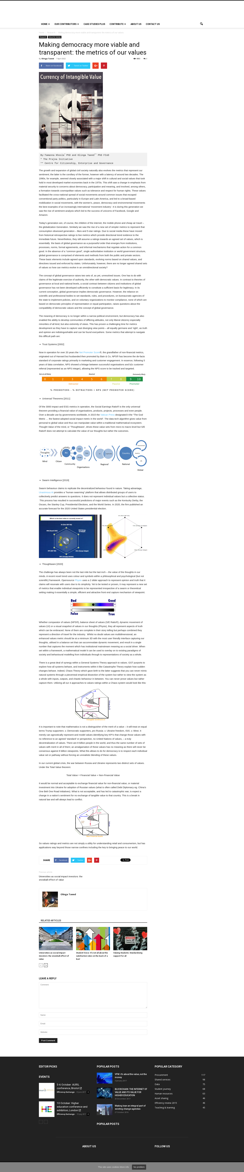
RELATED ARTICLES (51, 920)
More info (124, 1167)
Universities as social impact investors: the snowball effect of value (60, 878)
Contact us (153, 24)
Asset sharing (161, 1098)
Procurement (161, 1074)
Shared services (162, 1079)
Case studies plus (94, 24)
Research (43, 37)
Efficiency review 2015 (166, 1102)
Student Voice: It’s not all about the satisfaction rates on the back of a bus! (92, 956)
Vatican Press (107, 414)
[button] (201, 24)
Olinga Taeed (47, 58)
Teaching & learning (165, 1107)
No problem (139, 1167)
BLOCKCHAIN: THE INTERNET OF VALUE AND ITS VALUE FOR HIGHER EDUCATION (131, 1092)
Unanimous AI (46, 492)
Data (157, 1084)
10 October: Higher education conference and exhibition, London (72, 1107)
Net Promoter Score (89, 352)
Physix (78, 580)
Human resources (164, 1093)
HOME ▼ (45, 24)
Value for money (55, 37)
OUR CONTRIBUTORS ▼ (66, 24)
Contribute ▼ (118, 24)
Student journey (163, 1088)
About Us (136, 24)
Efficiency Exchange (66, 1092)
